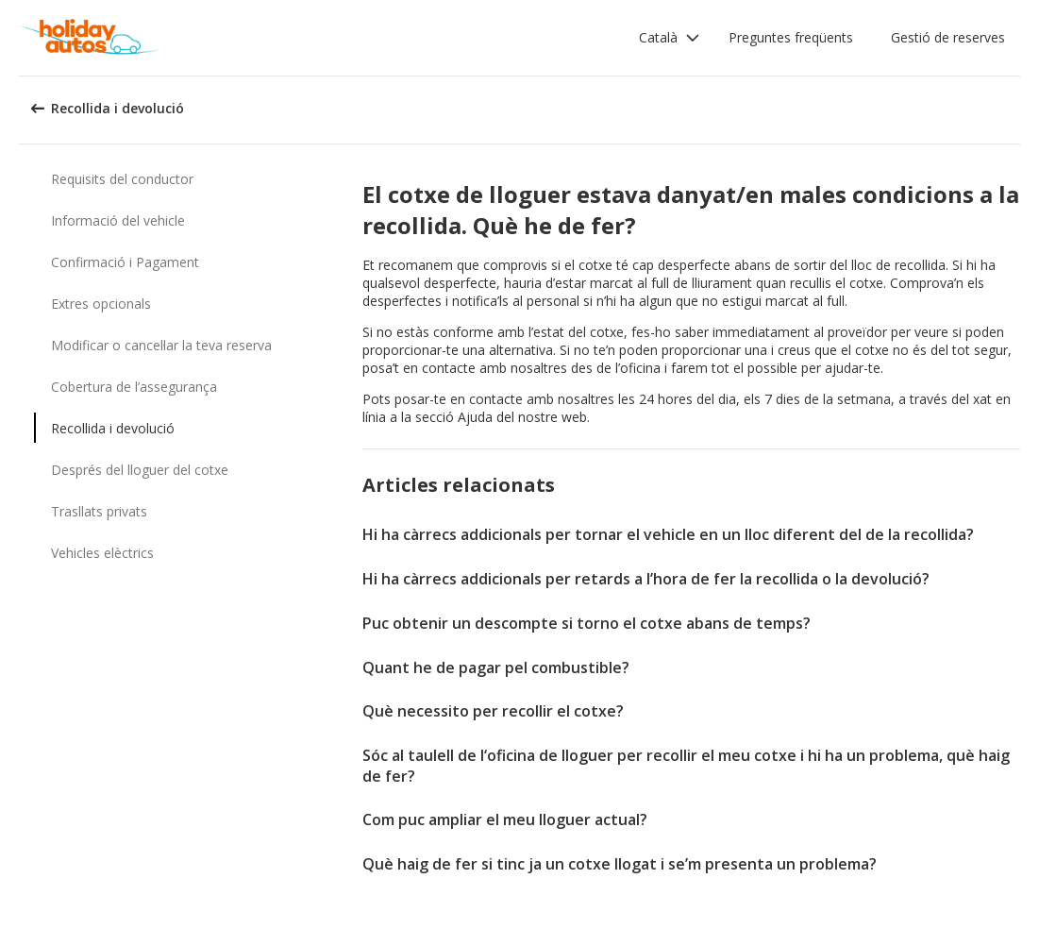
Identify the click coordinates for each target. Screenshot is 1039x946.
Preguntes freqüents (791, 37)
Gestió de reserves (948, 37)
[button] (669, 38)
